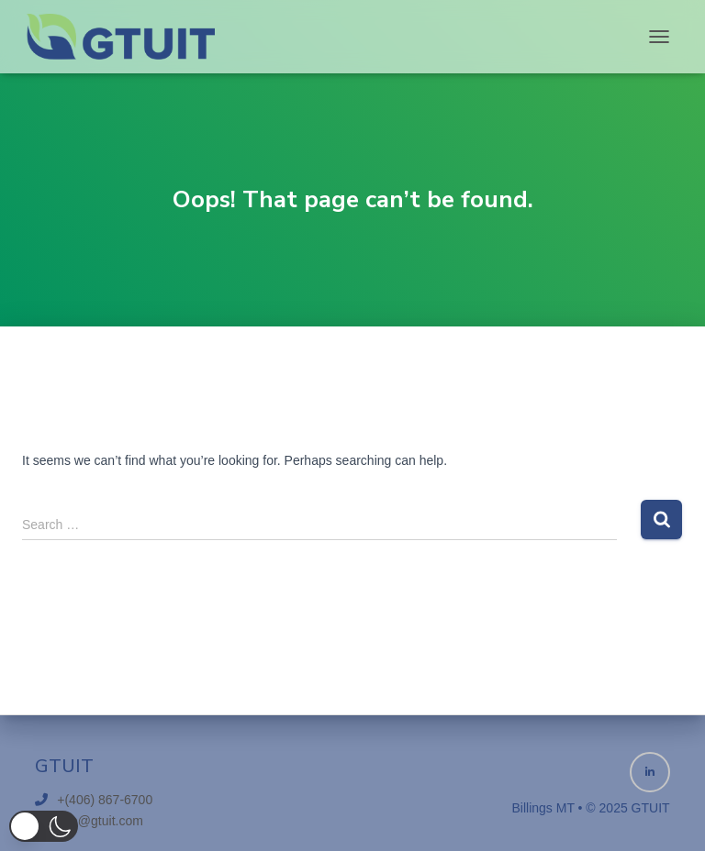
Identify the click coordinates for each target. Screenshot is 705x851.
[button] (43, 826)
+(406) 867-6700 (104, 799)
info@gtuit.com (100, 820)
